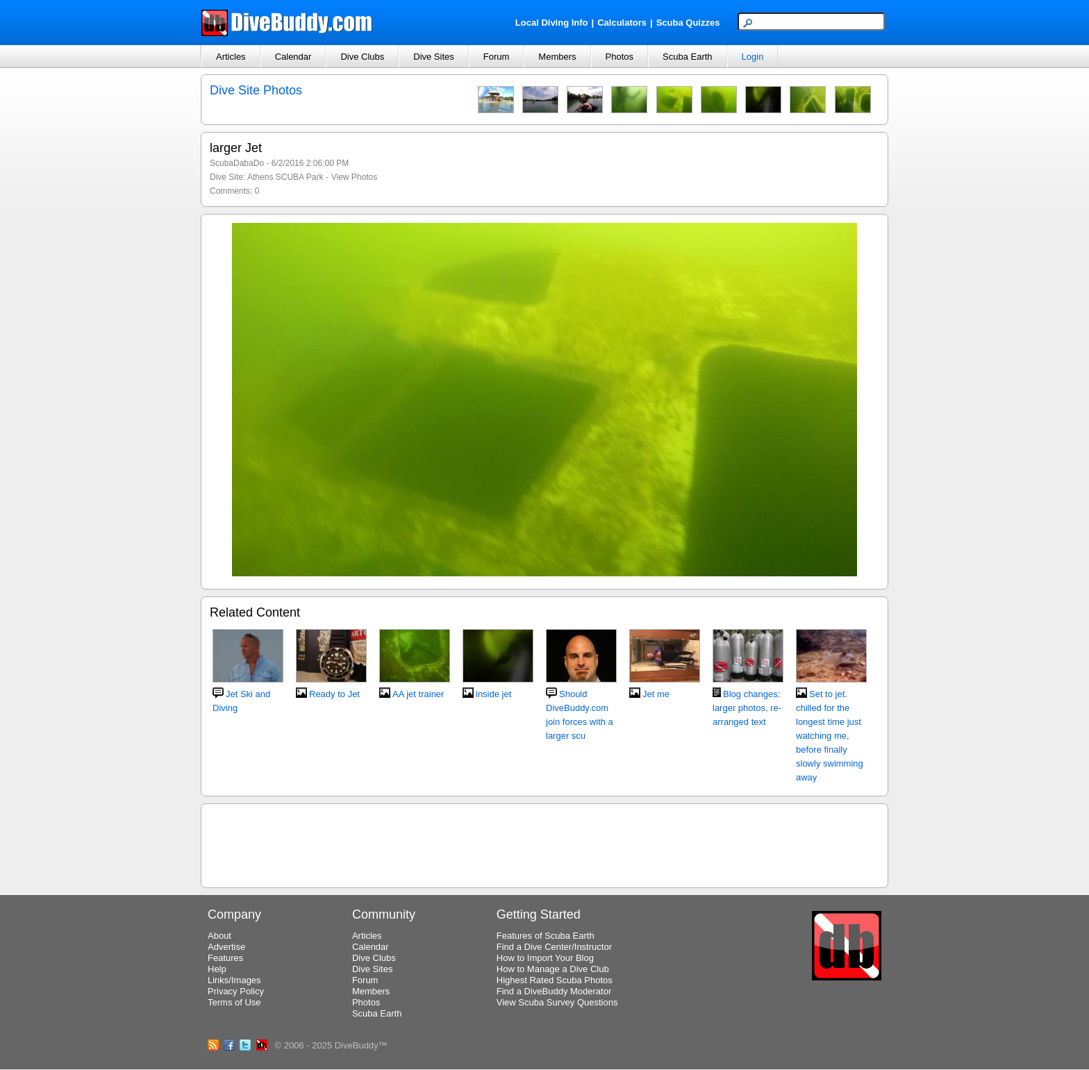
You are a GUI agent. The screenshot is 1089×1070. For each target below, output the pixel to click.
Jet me (656, 694)
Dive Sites (433, 56)
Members (557, 56)
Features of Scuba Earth (546, 935)
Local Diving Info (551, 22)
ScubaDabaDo (237, 163)
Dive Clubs (362, 56)
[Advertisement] (544, 843)
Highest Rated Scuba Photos (555, 980)
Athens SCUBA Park (285, 177)
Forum (496, 56)
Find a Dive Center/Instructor (554, 947)
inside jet (493, 694)
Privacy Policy (236, 991)
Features (225, 958)
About (219, 935)
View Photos (354, 177)
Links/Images (234, 980)
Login (753, 56)
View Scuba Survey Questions (557, 1002)
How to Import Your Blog (545, 958)
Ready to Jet (334, 694)
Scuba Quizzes (688, 22)
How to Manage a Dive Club (553, 969)
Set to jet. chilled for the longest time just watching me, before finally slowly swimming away (829, 736)
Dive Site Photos (256, 90)
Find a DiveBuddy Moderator (554, 991)
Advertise (226, 947)
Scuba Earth (688, 56)
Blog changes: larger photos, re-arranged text (747, 708)
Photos (619, 56)
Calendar (293, 56)
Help (217, 969)
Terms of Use (234, 1002)
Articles (231, 56)
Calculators (622, 22)
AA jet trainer (418, 694)
